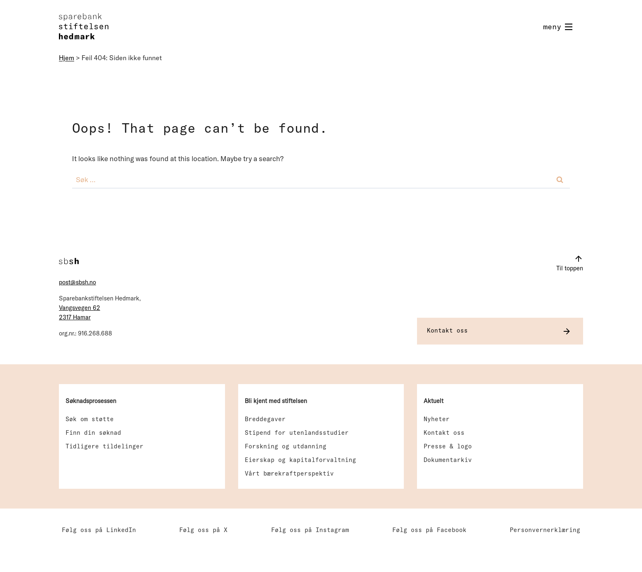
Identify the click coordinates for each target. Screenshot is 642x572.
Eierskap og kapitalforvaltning (300, 459)
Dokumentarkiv (448, 459)
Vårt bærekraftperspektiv (289, 473)
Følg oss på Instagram (310, 529)
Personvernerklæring (545, 529)
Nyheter (437, 418)
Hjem (66, 58)
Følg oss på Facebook (429, 529)
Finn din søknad (93, 432)
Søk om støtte (90, 418)
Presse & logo (448, 446)
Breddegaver (265, 418)
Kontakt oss (444, 432)
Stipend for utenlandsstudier (297, 432)
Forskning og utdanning (285, 446)
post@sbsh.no (77, 282)
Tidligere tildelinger (104, 446)
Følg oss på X (203, 529)
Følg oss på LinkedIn (99, 529)
